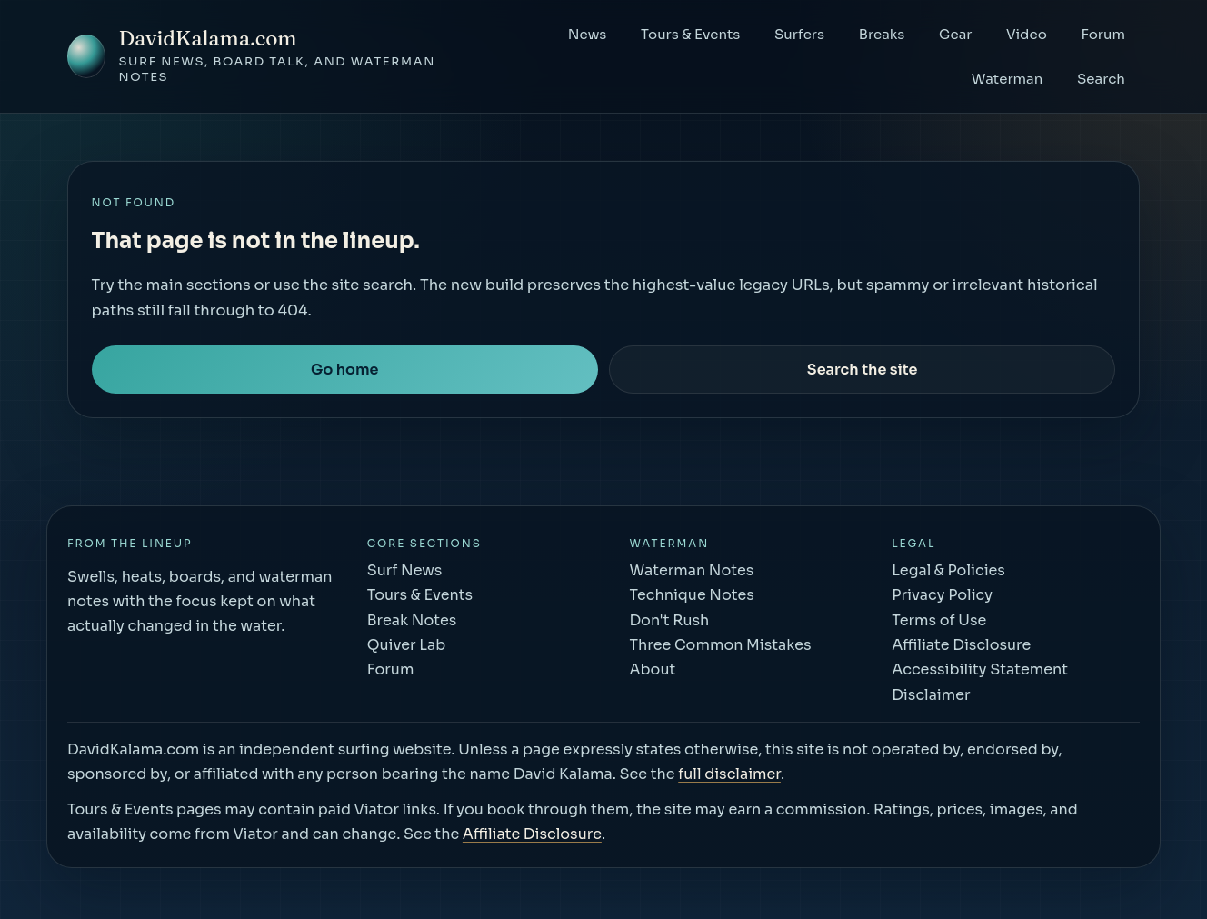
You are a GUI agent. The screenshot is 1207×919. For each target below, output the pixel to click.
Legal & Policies (948, 570)
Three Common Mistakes (720, 644)
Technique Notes (691, 594)
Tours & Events (690, 34)
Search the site (862, 369)
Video (1026, 34)
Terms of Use (939, 620)
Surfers (799, 34)
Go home (344, 369)
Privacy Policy (942, 594)
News (587, 34)
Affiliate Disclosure (961, 644)
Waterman (1007, 78)
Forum (1103, 34)
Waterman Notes (691, 570)
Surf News (405, 570)
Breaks (882, 34)
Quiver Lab (406, 644)
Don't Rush (669, 620)
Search (1101, 78)
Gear (956, 34)
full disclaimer (729, 774)
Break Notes (412, 620)
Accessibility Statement (980, 669)
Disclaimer (931, 694)
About (652, 669)
